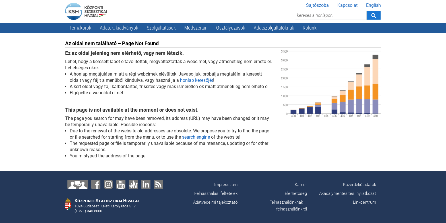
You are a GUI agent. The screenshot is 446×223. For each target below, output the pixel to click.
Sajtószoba (317, 5)
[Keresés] (373, 15)
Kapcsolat (347, 5)
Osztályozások (230, 28)
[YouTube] (120, 184)
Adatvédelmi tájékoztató (215, 202)
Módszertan (196, 28)
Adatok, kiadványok (119, 28)
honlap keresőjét (196, 80)
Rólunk (310, 28)
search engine (196, 137)
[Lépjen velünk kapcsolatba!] (77, 184)
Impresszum (226, 184)
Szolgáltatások (161, 28)
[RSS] (158, 184)
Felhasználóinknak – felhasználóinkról (288, 206)
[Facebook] (95, 184)
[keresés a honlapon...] (330, 15)
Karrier (301, 184)
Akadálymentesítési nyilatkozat (347, 193)
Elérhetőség (296, 193)
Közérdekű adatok (359, 184)
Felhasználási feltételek (216, 193)
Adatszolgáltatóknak (274, 28)
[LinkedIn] (145, 184)
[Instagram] (108, 184)
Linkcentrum (364, 202)
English (373, 5)
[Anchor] (133, 184)
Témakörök (80, 28)
